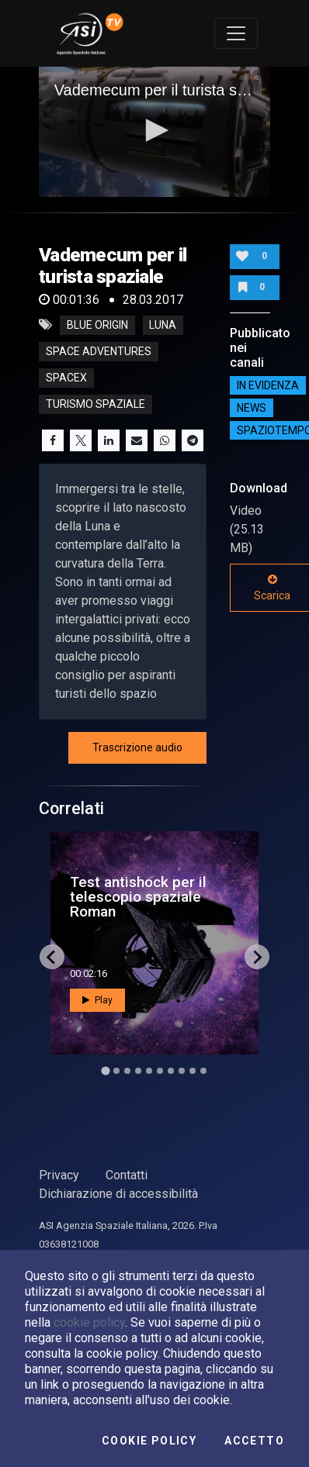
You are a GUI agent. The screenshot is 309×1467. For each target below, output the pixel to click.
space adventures (98, 351)
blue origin (97, 325)
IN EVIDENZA (268, 385)
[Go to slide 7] (171, 1071)
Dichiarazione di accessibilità (118, 1193)
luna (162, 325)
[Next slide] (257, 956)
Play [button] (97, 1000)
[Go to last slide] (52, 956)
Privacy (59, 1175)
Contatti (127, 1175)
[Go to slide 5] (149, 1071)
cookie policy (89, 1322)
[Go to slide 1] (105, 1071)
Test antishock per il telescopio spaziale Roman (138, 896)
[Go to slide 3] (127, 1071)
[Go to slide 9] (192, 1071)
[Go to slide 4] (138, 1071)
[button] (154, 130)
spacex (66, 377)
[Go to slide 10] (203, 1071)
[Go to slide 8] (182, 1071)
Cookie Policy (149, 1440)
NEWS (251, 408)
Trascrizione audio (137, 747)
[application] (155, 132)
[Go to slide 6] (160, 1071)
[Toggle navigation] (236, 33)
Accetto (254, 1440)
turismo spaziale (95, 404)
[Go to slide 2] (116, 1071)
